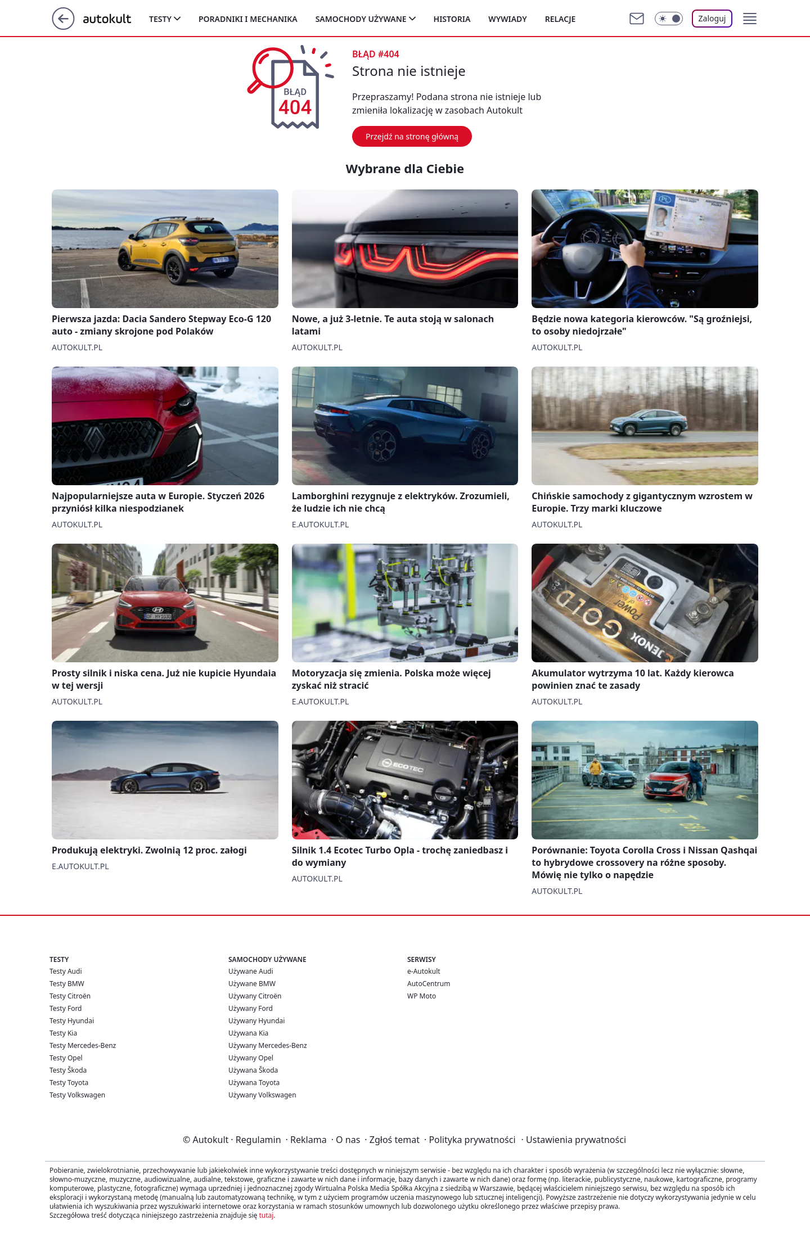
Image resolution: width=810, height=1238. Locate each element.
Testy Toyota (69, 1082)
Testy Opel (66, 1058)
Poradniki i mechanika (248, 18)
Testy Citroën (70, 996)
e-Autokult (423, 971)
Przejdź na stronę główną (412, 136)
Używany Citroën (255, 996)
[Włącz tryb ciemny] (669, 18)
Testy (160, 18)
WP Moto (421, 996)
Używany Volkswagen (262, 1095)
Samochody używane (361, 18)
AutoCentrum (428, 983)
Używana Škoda (253, 1070)
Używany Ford (250, 1008)
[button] (750, 19)
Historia (452, 18)
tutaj (266, 1215)
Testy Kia (63, 1033)
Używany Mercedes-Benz (267, 1045)
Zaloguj (712, 18)
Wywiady (507, 18)
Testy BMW (67, 983)
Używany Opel (250, 1058)
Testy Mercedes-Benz (83, 1045)
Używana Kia (248, 1033)
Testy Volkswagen (77, 1095)
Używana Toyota (254, 1082)
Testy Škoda (68, 1070)
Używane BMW (252, 983)
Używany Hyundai (256, 1020)
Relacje (560, 18)
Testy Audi (66, 971)
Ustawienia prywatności (573, 1139)
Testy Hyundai (72, 1020)
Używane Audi (250, 971)
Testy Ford (66, 1008)
